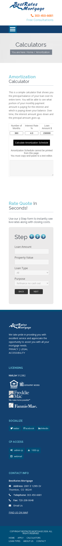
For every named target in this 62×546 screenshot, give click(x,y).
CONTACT (41, 541)
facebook (29, 428)
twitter (16, 428)
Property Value (24, 257)
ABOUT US (28, 541)
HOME (12, 538)
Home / (31, 52)
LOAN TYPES (14, 541)
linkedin (44, 428)
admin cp (16, 450)
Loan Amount (23, 247)
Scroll (42, 534)
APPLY (20, 538)
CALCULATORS (33, 538)
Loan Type (21, 268)
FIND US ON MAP (18, 512)
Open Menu (13, 29)
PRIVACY (13, 349)
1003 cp (33, 450)
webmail (16, 456)
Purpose (20, 279)
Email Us (18, 505)
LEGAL (24, 349)
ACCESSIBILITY (17, 352)
